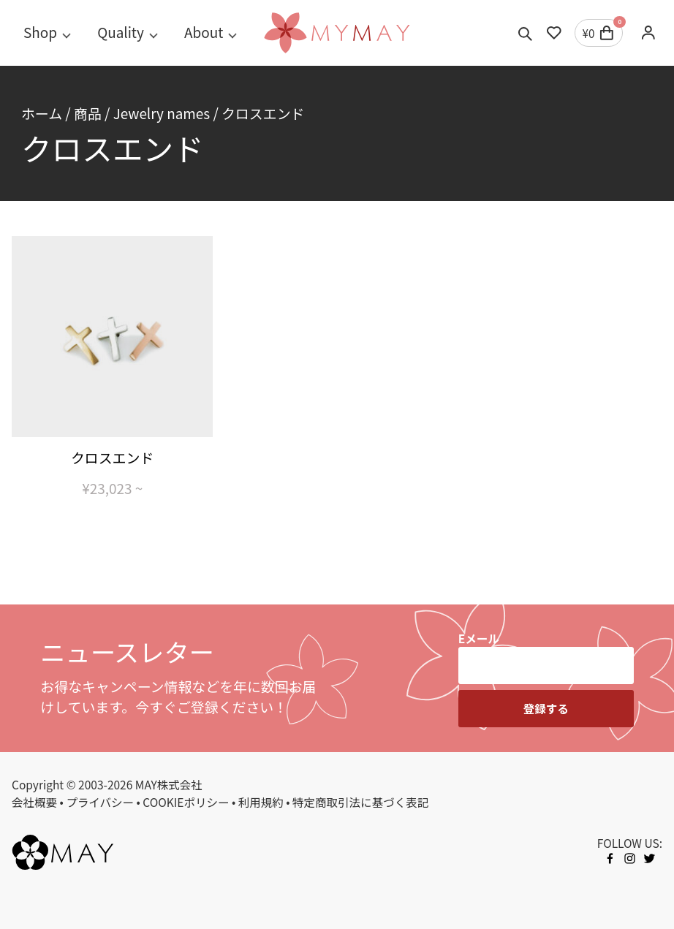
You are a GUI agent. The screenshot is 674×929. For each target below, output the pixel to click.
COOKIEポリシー (186, 802)
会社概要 (34, 802)
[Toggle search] (525, 33)
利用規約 (261, 802)
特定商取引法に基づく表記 (360, 802)
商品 (88, 113)
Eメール (478, 638)
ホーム (41, 113)
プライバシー (100, 802)
